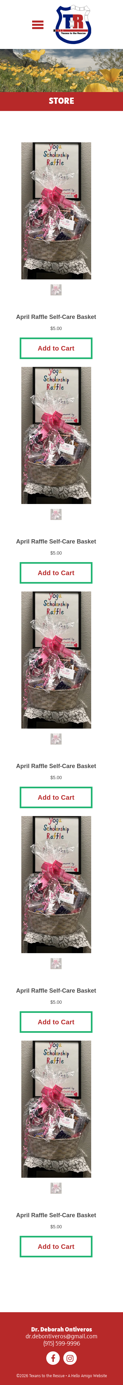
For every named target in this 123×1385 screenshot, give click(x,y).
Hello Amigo (81, 1376)
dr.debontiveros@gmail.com (61, 1337)
